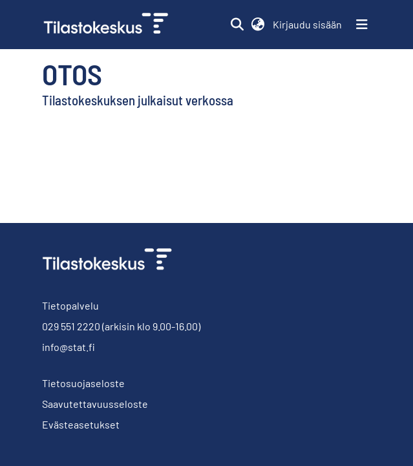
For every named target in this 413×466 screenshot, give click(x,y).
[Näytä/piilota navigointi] (362, 24)
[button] (237, 24)
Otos (72, 73)
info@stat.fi (68, 347)
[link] (111, 25)
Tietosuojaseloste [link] (83, 383)
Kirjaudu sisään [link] (308, 24)
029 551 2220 (71, 326)
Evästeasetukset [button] (81, 424)
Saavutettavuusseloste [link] (95, 403)
